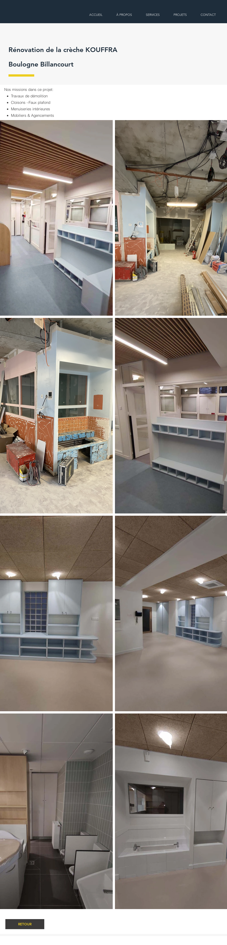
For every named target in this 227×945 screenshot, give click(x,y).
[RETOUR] (24, 924)
